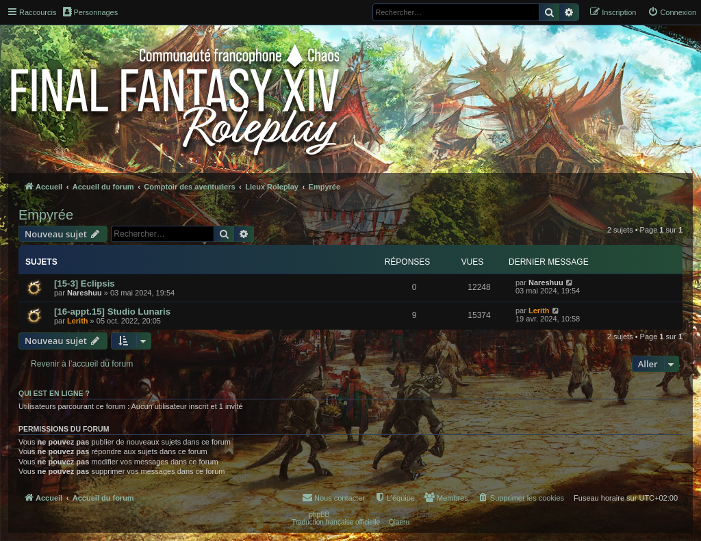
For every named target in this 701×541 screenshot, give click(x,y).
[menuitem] (672, 12)
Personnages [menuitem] (90, 11)
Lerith (77, 321)
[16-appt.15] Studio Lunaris (112, 311)
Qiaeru (399, 522)
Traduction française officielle (336, 522)
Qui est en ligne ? (54, 393)
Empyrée (45, 214)
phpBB (319, 514)
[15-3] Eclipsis (84, 283)
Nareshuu (84, 293)
